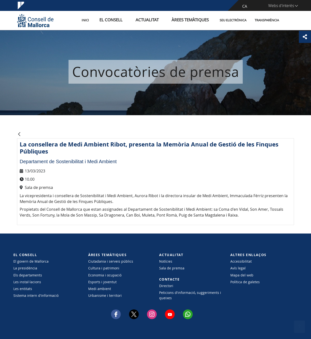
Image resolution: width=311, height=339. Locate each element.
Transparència (267, 20)
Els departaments (27, 275)
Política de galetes (245, 282)
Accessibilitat (241, 261)
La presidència (25, 268)
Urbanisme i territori (105, 295)
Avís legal (238, 268)
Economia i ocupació (104, 275)
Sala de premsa (171, 268)
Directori (166, 285)
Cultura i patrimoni (103, 268)
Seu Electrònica (233, 20)
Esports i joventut (102, 282)
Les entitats (22, 288)
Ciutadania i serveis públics (110, 261)
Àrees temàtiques (193, 20)
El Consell (128, 20)
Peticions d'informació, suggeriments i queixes (190, 295)
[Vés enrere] (19, 134)
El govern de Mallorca (31, 261)
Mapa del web (241, 275)
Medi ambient (99, 288)
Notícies (165, 261)
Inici (107, 20)
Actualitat (157, 20)
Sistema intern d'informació (36, 295)
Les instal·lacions (27, 282)
